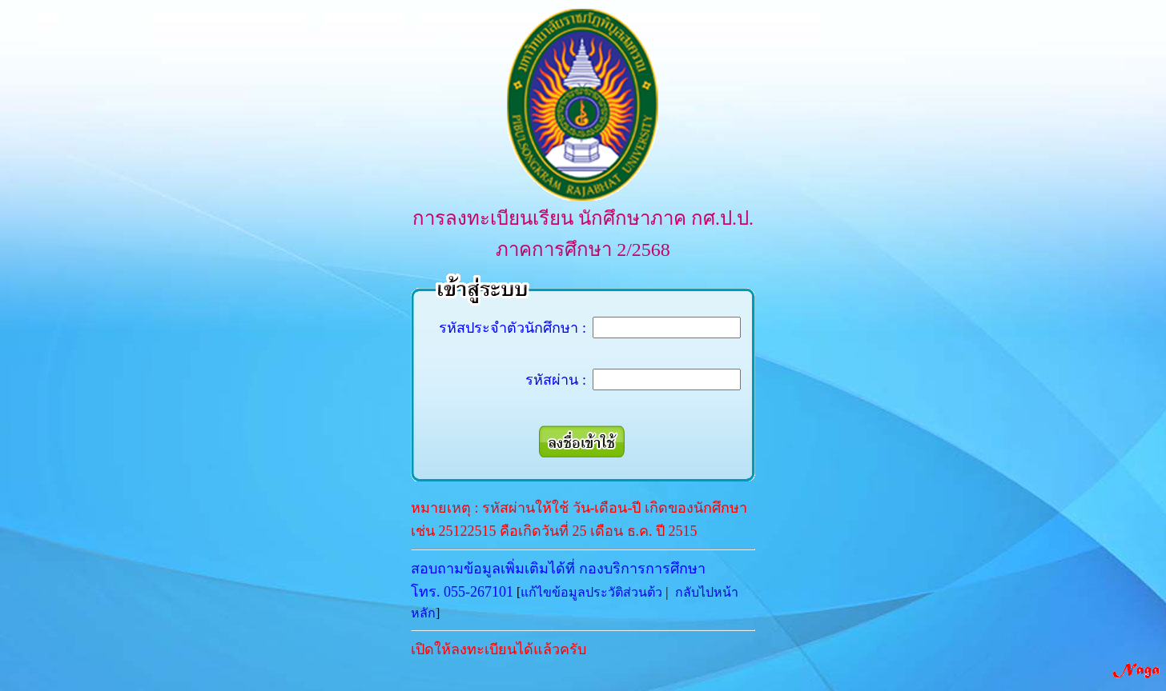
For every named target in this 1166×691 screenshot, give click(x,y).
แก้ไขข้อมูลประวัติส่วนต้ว (591, 592)
